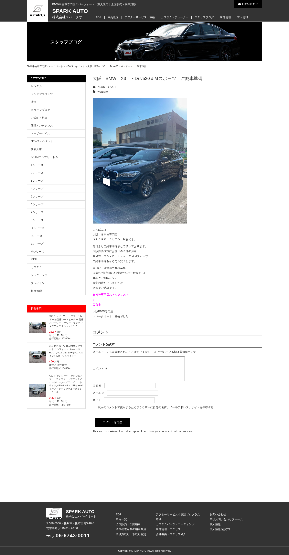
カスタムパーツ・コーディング (175, 524)
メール (98, 397)
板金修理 (36, 290)
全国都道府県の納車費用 (131, 529)
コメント (100, 371)
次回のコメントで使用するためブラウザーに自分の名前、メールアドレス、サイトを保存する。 (157, 412)
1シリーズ (37, 165)
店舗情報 (225, 17)
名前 (97, 390)
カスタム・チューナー (174, 17)
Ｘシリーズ (38, 227)
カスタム (36, 267)
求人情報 (242, 17)
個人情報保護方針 (221, 529)
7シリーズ (37, 212)
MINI (34, 259)
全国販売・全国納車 (128, 524)
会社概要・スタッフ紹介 (171, 534)
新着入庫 (36, 149)
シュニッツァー (40, 275)
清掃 (33, 101)
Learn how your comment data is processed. (168, 435)
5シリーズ (37, 196)
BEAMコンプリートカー (46, 157)
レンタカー (38, 86)
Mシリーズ (37, 251)
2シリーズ (37, 172)
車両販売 (113, 17)
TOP (99, 17)
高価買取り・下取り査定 (131, 534)
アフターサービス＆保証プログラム (178, 514)
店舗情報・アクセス (168, 529)
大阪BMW (102, 92)
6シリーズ (37, 204)
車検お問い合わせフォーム (226, 519)
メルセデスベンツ (42, 94)
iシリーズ (36, 235)
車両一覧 (121, 519)
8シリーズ (37, 220)
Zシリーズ (37, 243)
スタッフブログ (204, 17)
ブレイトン (38, 283)
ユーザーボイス (40, 133)
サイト (97, 404)
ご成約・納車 (39, 117)
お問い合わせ (248, 3)
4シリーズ (37, 188)
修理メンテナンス (42, 125)
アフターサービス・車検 (140, 17)
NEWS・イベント (107, 87)
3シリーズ (37, 180)
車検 (158, 519)
